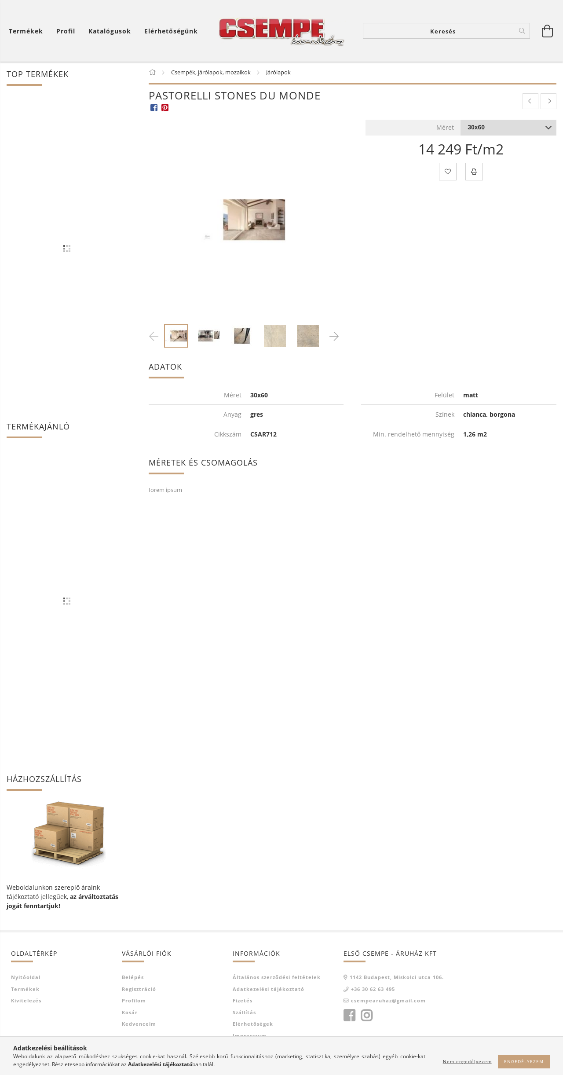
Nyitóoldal (25, 977)
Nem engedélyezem (467, 1061)
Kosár (130, 1012)
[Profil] (66, 31)
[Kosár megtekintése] (547, 31)
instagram (366, 1015)
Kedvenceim (139, 1023)
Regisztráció (139, 989)
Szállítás (244, 1012)
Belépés (133, 977)
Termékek (25, 989)
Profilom (134, 1000)
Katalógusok (109, 31)
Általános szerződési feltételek (277, 977)
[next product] (548, 101)
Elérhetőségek (253, 1023)
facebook (349, 1015)
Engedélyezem (524, 1061)
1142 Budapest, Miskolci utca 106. (397, 977)
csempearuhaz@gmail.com (388, 1000)
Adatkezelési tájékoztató (268, 989)
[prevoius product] (530, 101)
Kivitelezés (26, 1000)
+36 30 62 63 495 (373, 989)
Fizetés (242, 1000)
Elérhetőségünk (171, 31)
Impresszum (250, 1035)
